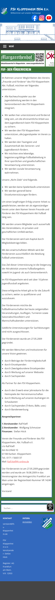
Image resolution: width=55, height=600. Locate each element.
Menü (11, 46)
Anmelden (27, 522)
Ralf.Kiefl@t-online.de (18, 461)
